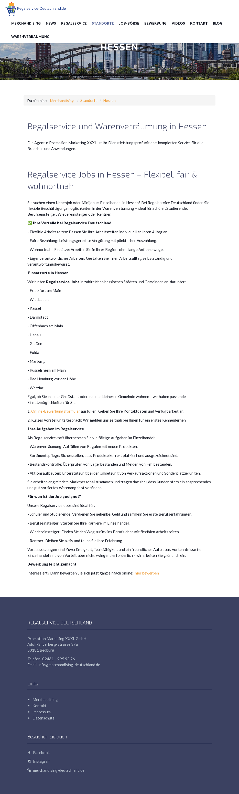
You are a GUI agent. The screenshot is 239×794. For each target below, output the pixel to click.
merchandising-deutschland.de (55, 770)
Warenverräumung (30, 37)
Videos (178, 23)
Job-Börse (129, 23)
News (51, 23)
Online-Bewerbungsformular (55, 411)
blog (217, 23)
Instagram (38, 761)
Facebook (38, 752)
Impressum (41, 711)
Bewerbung (155, 23)
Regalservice (74, 23)
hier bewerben (146, 573)
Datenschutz (43, 718)
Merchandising (26, 23)
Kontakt (199, 23)
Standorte (103, 23)
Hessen (109, 100)
